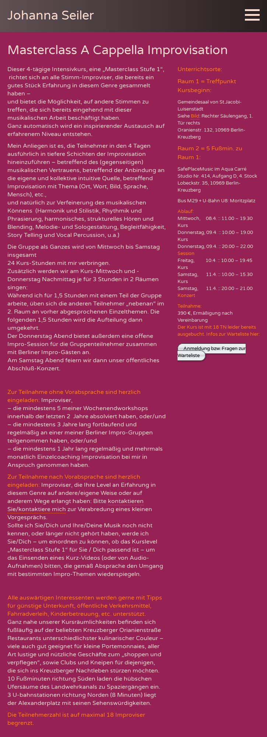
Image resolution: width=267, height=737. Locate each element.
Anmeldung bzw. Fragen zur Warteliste (212, 352)
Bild (195, 116)
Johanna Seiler (50, 15)
